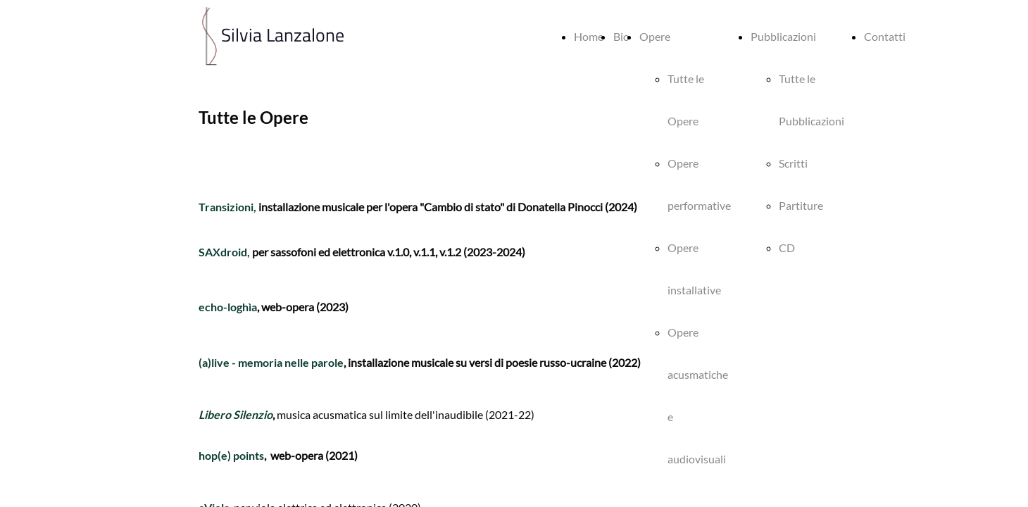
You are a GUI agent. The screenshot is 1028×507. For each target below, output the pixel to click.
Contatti (884, 36)
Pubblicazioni (783, 36)
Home (588, 36)
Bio (621, 36)
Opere (654, 36)
